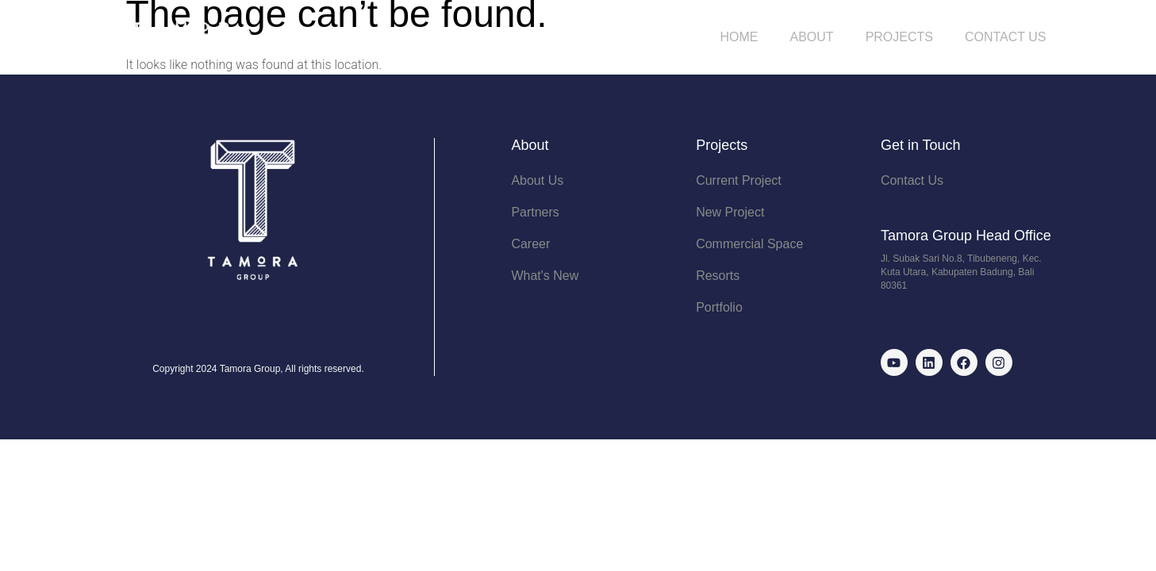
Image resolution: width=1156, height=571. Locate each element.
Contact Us (1006, 37)
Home (739, 37)
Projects (899, 37)
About (812, 37)
